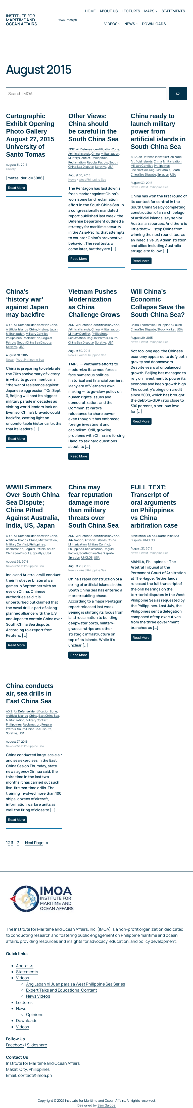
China (95, 153)
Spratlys (100, 166)
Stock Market (166, 329)
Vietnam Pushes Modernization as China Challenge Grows (94, 303)
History (43, 329)
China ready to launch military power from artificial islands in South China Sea (158, 131)
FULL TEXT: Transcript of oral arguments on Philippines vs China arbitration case (154, 506)
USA (110, 166)
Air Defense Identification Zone (97, 149)
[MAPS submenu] (156, 11)
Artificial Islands (79, 153)
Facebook (15, 1045)
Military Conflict (79, 158)
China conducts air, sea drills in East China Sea (30, 693)
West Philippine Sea (92, 179)
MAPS (149, 11)
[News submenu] (137, 24)
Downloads (26, 1020)
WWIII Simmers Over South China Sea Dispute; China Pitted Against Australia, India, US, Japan (32, 506)
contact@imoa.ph (35, 1075)
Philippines (99, 158)
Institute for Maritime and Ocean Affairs (21, 20)
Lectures (24, 1002)
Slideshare (37, 1045)
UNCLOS (87, 558)
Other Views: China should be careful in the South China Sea (93, 127)
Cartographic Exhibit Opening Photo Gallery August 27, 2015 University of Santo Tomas (30, 135)
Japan (54, 329)
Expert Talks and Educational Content (61, 990)
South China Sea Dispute (93, 164)
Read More (16, 187)
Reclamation (77, 162)
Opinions (34, 1014)
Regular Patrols (97, 162)
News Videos (38, 996)
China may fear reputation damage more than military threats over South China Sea (93, 506)
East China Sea (48, 716)
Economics (147, 325)
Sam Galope (107, 1105)
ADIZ (71, 149)
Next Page (36, 843)
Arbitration (75, 540)
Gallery (11, 169)
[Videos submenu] (119, 24)
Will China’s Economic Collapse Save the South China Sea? (158, 303)
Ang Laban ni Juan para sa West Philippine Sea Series (75, 984)
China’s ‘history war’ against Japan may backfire (27, 303)
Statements (27, 971)
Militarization (110, 153)
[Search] (178, 93)
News (129, 24)
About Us (24, 965)
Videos (110, 24)
